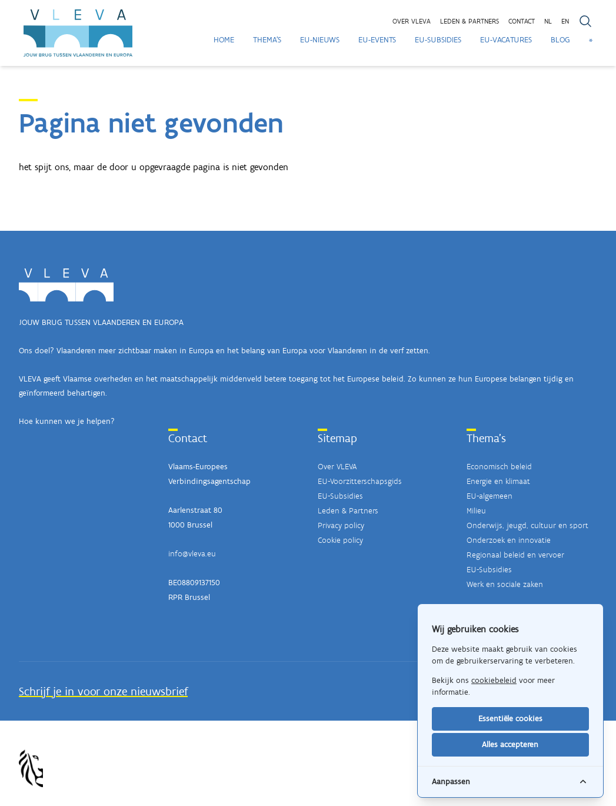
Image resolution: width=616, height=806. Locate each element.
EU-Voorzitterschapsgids (360, 481)
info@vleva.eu (192, 554)
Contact (521, 21)
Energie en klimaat (498, 481)
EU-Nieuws (319, 40)
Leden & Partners (348, 511)
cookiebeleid (494, 680)
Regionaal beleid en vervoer (515, 555)
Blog (560, 40)
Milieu (476, 511)
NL (548, 21)
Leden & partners (469, 21)
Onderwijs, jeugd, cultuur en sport (527, 525)
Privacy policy (341, 525)
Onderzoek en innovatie (509, 540)
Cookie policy (340, 540)
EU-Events (377, 40)
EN (565, 21)
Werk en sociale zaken (505, 584)
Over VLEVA (411, 21)
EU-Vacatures (506, 40)
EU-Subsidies (438, 40)
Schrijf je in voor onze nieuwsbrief (103, 691)
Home (224, 40)
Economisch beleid (499, 467)
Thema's (267, 40)
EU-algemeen (489, 496)
